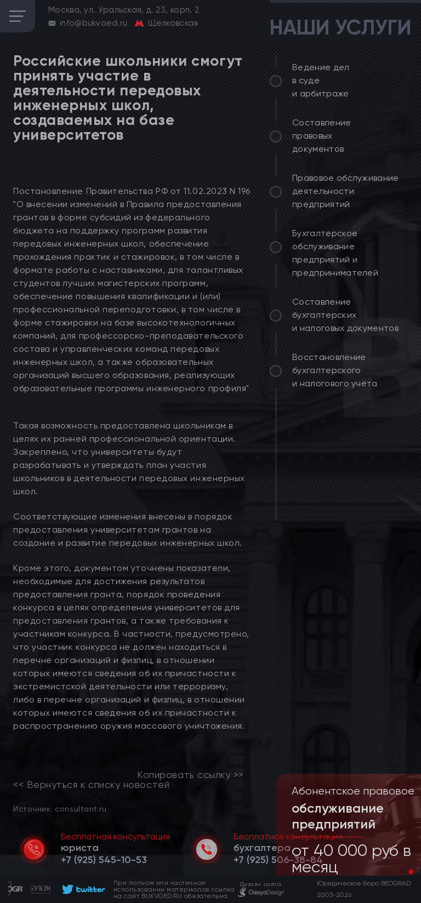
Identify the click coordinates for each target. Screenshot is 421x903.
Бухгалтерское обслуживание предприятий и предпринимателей (335, 253)
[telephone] (104, 860)
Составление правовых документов (321, 135)
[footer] (82, 889)
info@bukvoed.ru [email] (94, 23)
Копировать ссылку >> (190, 775)
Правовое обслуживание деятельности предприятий (345, 191)
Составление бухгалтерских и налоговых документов (345, 314)
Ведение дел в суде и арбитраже (321, 80)
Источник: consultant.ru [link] (59, 808)
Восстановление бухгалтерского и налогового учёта (335, 370)
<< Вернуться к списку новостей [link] (91, 785)
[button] (402, 872)
